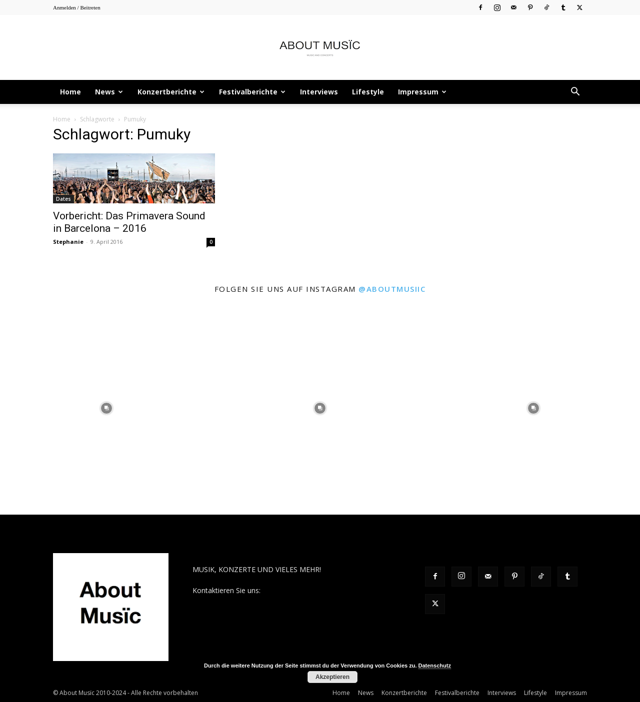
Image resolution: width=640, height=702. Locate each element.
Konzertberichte (171, 91)
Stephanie (68, 241)
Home (70, 91)
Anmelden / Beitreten (76, 7)
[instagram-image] (107, 408)
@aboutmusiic (392, 289)
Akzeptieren (333, 677)
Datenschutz (434, 666)
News (109, 91)
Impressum (422, 91)
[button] (575, 92)
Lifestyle (368, 91)
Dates (63, 198)
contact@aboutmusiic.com (305, 590)
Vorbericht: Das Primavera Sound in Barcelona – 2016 (129, 222)
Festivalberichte (252, 91)
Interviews (319, 91)
